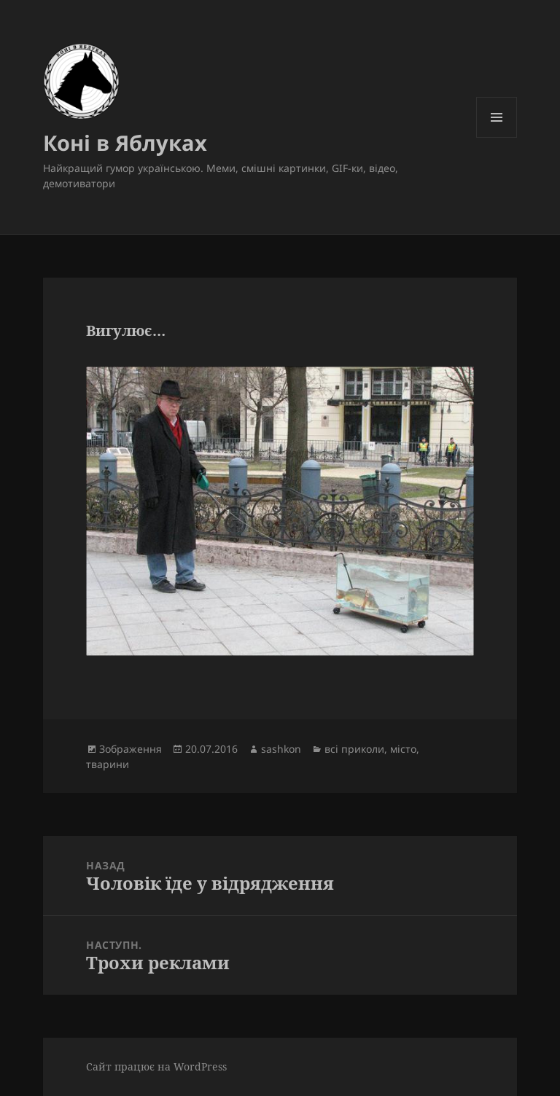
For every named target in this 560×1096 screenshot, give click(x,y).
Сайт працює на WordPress (156, 1066)
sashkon (281, 749)
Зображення (130, 749)
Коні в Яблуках (125, 142)
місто (403, 749)
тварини (107, 764)
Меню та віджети (497, 137)
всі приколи (354, 749)
